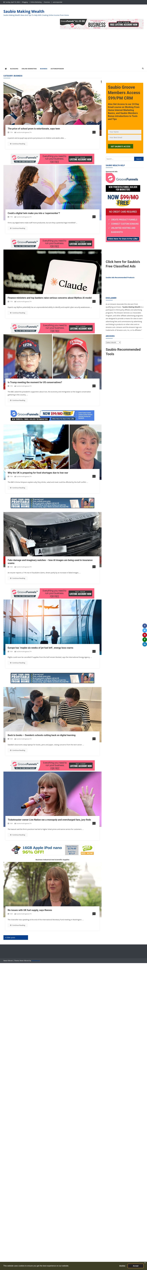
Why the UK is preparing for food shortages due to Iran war (38, 472)
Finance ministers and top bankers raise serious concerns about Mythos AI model (50, 297)
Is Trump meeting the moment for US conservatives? (35, 382)
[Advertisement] (73, 49)
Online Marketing (36, 2)
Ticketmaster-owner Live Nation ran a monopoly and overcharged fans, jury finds (49, 855)
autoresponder (57, 2)
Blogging (25, 2)
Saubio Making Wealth (23, 11)
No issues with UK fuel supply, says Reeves (30, 988)
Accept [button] (135, 1266)
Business (47, 2)
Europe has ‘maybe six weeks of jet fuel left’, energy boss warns (40, 647)
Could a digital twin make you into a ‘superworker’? (34, 213)
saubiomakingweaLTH (24, 132)
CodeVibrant (35, 1039)
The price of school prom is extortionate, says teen (34, 128)
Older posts (10, 1016)
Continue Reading (17, 144)
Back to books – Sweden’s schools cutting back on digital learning (41, 735)
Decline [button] (122, 1266)
